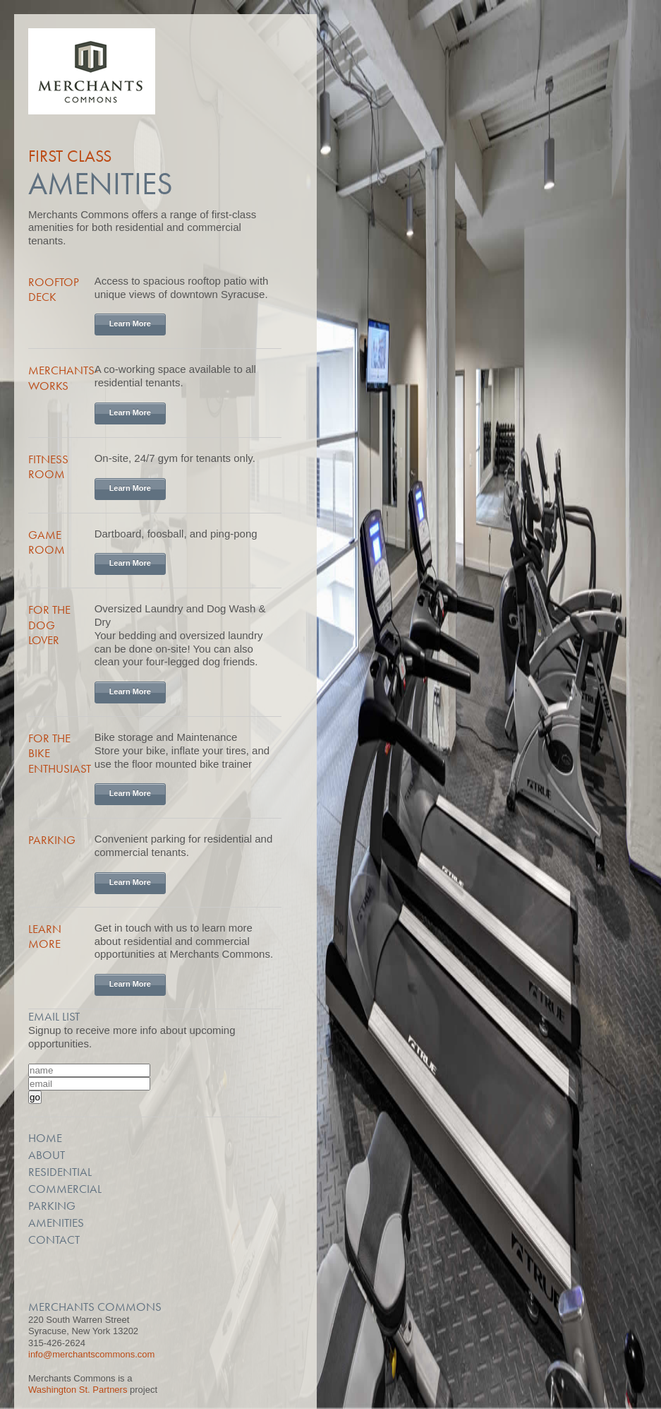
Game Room (46, 542)
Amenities (56, 1222)
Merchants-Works (63, 377)
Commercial (65, 1188)
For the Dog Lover (49, 625)
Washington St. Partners (77, 1389)
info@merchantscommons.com (91, 1354)
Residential (60, 1171)
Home (45, 1138)
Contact (54, 1239)
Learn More (130, 323)
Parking (51, 840)
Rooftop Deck (53, 289)
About (46, 1155)
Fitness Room (48, 466)
